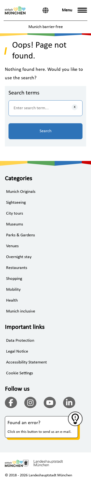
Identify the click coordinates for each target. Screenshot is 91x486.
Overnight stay (19, 257)
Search (45, 131)
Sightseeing (16, 202)
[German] (45, 10)
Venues (12, 246)
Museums (14, 224)
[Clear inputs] (75, 107)
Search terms (23, 93)
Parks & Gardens (20, 235)
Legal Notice (17, 351)
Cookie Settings (19, 373)
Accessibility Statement (26, 362)
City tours (14, 213)
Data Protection (20, 340)
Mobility (13, 289)
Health (12, 300)
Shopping (14, 278)
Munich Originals (20, 191)
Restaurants (16, 268)
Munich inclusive (20, 311)
